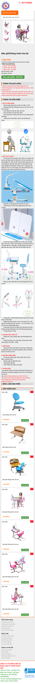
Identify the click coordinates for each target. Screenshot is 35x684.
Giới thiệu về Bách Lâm (7, 636)
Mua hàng (25, 420)
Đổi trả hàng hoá (5, 628)
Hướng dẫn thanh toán (7, 626)
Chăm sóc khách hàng (7, 630)
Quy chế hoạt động (6, 650)
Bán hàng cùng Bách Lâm (8, 656)
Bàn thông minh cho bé (9, 447)
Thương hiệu (4, 652)
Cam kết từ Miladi (6, 642)
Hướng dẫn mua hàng (7, 622)
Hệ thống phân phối (6, 638)
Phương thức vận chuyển (8, 624)
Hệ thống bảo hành (6, 640)
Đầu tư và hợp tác (6, 654)
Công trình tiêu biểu (6, 644)
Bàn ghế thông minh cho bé (10, 479)
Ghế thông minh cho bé (9, 415)
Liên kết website (5, 658)
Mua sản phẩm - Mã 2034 (13, 77)
